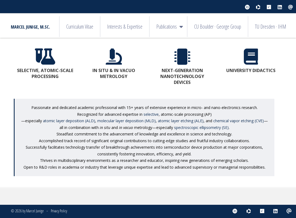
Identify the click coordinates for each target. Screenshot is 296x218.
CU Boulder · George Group (217, 26)
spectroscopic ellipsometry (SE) (201, 127)
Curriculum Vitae (79, 26)
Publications (166, 26)
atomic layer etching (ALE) (181, 120)
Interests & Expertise (124, 26)
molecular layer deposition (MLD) (126, 120)
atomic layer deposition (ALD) (69, 120)
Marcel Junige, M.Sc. (30, 27)
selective (151, 114)
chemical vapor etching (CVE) (238, 120)
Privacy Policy (59, 210)
